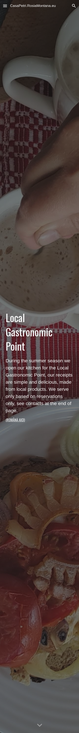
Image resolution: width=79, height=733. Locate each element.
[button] (5, 6)
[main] (39, 366)
